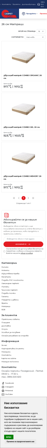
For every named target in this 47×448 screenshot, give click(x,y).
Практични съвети (11, 319)
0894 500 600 (41, 4)
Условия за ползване (11, 332)
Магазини (6, 352)
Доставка (6, 326)
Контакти (6, 355)
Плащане (6, 322)
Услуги (5, 329)
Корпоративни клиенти (13, 349)
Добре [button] (8, 437)
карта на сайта (9, 358)
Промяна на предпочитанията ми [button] (20, 442)
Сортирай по (17, 37)
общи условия (27, 253)
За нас (4, 345)
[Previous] (19, 198)
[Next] (28, 198)
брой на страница (26, 31)
